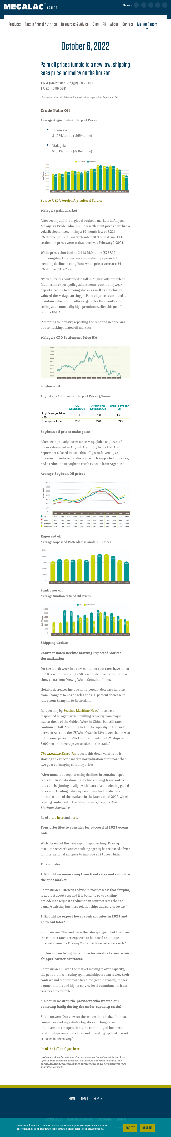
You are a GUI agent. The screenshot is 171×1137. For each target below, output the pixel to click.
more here (56, 818)
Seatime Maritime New (80, 711)
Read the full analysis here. (60, 1049)
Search (127, 5)
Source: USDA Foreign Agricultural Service (72, 201)
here (73, 818)
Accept (130, 1127)
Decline (147, 1127)
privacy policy (95, 1129)
